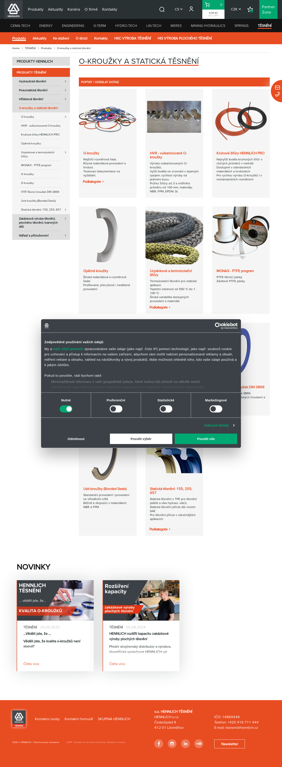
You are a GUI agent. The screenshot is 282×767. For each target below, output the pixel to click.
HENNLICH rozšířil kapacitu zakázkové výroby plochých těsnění (139, 636)
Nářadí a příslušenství (44, 235)
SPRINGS (241, 26)
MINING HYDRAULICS (208, 26)
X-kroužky (27, 174)
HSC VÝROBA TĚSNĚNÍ (132, 38)
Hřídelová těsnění (44, 99)
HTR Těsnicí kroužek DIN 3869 (40, 191)
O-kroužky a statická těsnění (38, 108)
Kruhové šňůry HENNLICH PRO (40, 134)
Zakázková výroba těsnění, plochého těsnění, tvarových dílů (44, 221)
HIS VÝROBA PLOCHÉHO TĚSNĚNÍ (185, 38)
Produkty (19, 38)
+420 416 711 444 (243, 722)
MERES (176, 26)
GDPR (69, 742)
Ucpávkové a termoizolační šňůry (45, 153)
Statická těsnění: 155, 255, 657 (45, 209)
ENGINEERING (73, 26)
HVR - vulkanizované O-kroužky (40, 125)
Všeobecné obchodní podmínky (89, 742)
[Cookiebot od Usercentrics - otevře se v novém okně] (218, 325)
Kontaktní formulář (79, 719)
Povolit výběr (141, 439)
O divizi (81, 38)
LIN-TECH (153, 26)
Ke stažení (61, 38)
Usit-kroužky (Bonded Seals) (38, 200)
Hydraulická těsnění (44, 81)
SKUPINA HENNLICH (114, 719)
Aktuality (39, 38)
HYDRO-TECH (126, 26)
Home (16, 48)
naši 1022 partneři (68, 349)
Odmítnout (76, 439)
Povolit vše (206, 439)
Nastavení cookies (116, 742)
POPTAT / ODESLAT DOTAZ (100, 82)
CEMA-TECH (20, 26)
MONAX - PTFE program (36, 165)
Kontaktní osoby (47, 719)
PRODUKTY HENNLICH (35, 61)
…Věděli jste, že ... (37, 634)
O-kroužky (45, 116)
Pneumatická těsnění (44, 90)
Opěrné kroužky (31, 143)
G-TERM (99, 26)
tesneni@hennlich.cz (242, 727)
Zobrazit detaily (216, 425)
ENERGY (46, 26)
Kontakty (101, 38)
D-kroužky (27, 183)
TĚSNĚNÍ (265, 26)
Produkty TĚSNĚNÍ (31, 72)
